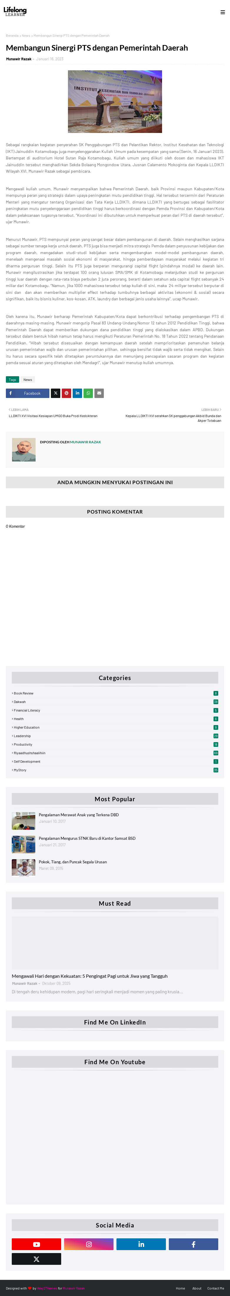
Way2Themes (47, 1288)
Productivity (116, 744)
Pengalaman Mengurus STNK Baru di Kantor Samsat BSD (87, 838)
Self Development (116, 761)
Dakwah (116, 701)
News (26, 35)
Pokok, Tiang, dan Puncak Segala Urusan (73, 861)
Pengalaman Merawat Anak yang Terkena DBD (79, 814)
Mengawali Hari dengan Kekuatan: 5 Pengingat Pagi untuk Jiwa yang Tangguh (90, 976)
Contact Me (215, 1288)
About (196, 1288)
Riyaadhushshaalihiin (116, 753)
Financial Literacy (116, 710)
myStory (116, 770)
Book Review (116, 693)
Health (116, 719)
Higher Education (116, 727)
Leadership (116, 736)
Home (180, 1288)
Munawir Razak (18, 58)
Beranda (12, 35)
